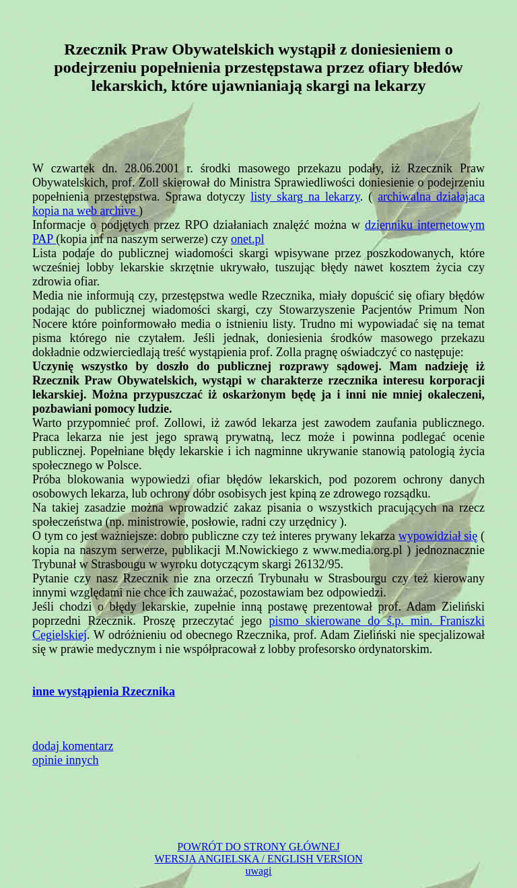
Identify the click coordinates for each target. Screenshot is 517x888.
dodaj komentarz (72, 746)
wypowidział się (438, 536)
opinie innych (65, 760)
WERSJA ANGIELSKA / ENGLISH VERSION (258, 858)
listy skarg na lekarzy (304, 196)
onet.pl (248, 239)
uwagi (258, 871)
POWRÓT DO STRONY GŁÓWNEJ (258, 846)
